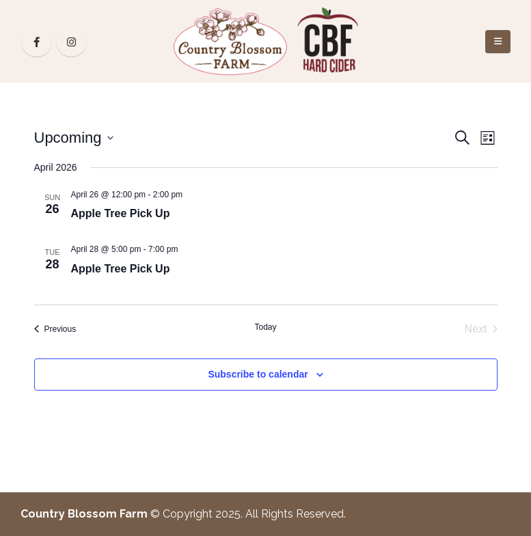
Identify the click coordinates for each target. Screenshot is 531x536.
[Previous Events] (55, 329)
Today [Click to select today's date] (265, 327)
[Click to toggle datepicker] (73, 137)
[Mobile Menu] (497, 41)
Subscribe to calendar (258, 374)
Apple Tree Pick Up (120, 213)
